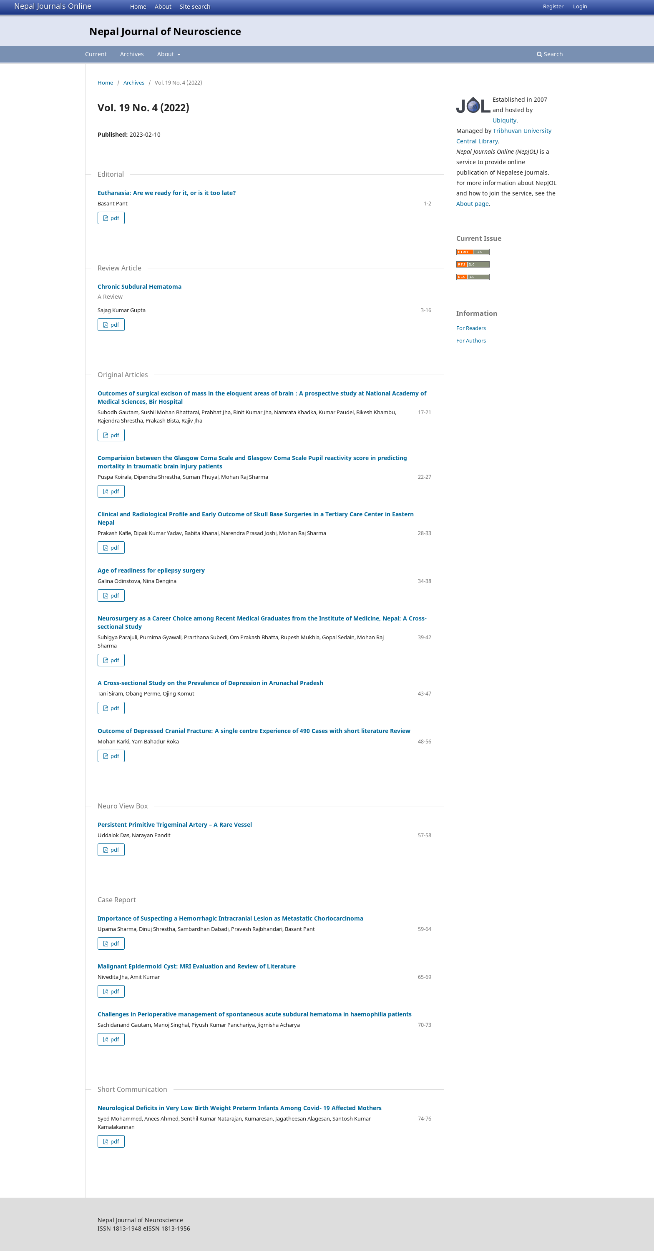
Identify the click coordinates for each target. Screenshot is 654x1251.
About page (472, 204)
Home (138, 6)
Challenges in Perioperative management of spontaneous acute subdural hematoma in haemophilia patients (255, 1014)
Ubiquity (504, 120)
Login (580, 6)
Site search (195, 6)
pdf (114, 218)
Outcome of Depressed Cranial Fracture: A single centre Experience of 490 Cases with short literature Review (254, 731)
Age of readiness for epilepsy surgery (151, 570)
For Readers (471, 328)
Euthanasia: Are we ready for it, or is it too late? (167, 193)
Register (553, 6)
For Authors (471, 340)
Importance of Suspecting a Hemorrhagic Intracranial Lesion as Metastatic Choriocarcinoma (230, 918)
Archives (132, 54)
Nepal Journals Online (52, 6)
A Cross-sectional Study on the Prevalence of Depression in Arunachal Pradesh (210, 683)
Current (96, 54)
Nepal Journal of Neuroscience (165, 31)
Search (550, 54)
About (163, 6)
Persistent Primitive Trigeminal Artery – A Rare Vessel (175, 824)
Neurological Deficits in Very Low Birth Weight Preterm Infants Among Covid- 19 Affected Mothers (240, 1108)
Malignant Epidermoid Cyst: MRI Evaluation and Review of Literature (197, 966)
